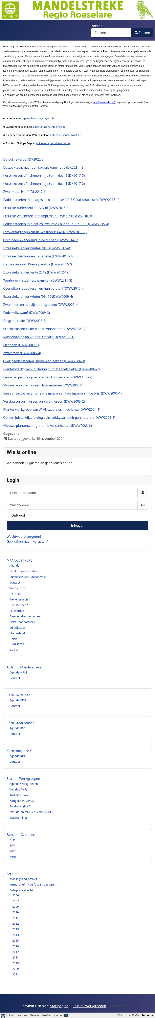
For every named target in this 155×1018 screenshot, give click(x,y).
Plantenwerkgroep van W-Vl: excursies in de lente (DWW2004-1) (51, 409)
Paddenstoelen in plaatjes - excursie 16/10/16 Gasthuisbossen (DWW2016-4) (61, 199)
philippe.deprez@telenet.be (53, 143)
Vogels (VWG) (18, 789)
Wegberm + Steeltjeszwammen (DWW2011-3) (37, 280)
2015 (15, 940)
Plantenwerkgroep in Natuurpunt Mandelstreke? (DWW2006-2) (51, 369)
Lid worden (16, 611)
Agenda (14, 565)
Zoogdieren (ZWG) (21, 801)
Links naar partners (22, 622)
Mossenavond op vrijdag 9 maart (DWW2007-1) (38, 337)
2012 (15, 923)
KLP (12, 840)
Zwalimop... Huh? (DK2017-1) (24, 191)
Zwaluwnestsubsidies (23, 571)
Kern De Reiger (18, 695)
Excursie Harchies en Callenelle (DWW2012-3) (38, 256)
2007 (15, 901)
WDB (12, 851)
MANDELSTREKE (19, 560)
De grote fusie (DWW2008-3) (24, 320)
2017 (15, 952)
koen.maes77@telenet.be (50, 126)
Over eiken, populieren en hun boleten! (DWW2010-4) (44, 288)
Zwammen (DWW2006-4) (22, 353)
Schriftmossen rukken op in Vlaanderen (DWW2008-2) (44, 329)
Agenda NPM (18, 672)
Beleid (13, 639)
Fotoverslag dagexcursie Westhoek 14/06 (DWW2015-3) (45, 232)
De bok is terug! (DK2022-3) (24, 159)
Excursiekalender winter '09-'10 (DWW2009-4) (38, 296)
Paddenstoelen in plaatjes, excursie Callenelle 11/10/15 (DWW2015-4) (56, 224)
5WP (12, 845)
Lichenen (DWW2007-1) (21, 345)
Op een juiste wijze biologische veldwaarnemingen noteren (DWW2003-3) (59, 417)
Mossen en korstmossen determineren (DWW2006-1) (43, 385)
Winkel (13, 650)
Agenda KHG (17, 756)
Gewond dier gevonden (24, 616)
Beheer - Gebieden (21, 834)
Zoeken (97, 26)
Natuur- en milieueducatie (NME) (31, 812)
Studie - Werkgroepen (23, 778)
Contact (14, 582)
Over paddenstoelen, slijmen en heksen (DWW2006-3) (44, 361)
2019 (15, 963)
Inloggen (77, 525)
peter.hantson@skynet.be (39, 118)
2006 (15, 895)
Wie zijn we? (17, 588)
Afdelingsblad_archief (23, 879)
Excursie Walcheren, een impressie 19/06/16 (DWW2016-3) (47, 216)
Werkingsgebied (19, 599)
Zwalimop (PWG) (20, 806)
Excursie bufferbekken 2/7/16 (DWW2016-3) (36, 208)
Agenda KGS (17, 728)
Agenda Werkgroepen (23, 784)
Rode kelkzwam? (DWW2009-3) (26, 312)
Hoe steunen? (18, 605)
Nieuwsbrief (17, 633)
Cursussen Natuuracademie (27, 577)
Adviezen (18, 644)
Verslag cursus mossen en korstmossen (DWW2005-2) (44, 401)
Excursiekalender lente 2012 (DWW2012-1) (35, 272)
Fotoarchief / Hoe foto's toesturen (32, 884)
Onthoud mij (21, 515)
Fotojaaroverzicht (21, 890)
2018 (15, 957)
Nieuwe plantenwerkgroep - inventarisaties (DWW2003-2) (47, 425)
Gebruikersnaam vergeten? (27, 541)
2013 (15, 929)
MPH (12, 857)
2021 (15, 974)
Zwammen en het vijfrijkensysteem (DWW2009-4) (41, 304)
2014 (15, 935)
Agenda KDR (17, 700)
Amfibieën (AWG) (20, 795)
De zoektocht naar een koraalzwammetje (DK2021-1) (43, 167)
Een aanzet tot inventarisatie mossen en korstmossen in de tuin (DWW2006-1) (62, 393)
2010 (15, 912)
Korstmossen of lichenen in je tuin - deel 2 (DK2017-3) (44, 175)
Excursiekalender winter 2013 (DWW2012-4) (36, 248)
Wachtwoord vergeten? (24, 536)
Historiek (15, 594)
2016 (15, 946)
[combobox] (111, 32)
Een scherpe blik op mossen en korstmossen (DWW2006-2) (47, 377)
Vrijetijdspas (17, 628)
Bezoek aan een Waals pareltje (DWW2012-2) (37, 264)
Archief (12, 874)
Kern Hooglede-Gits (21, 751)
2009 (15, 906)
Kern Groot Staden (21, 723)
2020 (15, 969)
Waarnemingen (19, 818)
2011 (15, 918)
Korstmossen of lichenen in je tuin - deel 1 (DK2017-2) (44, 183)
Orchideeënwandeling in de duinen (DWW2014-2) (40, 240)
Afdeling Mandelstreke (24, 667)
